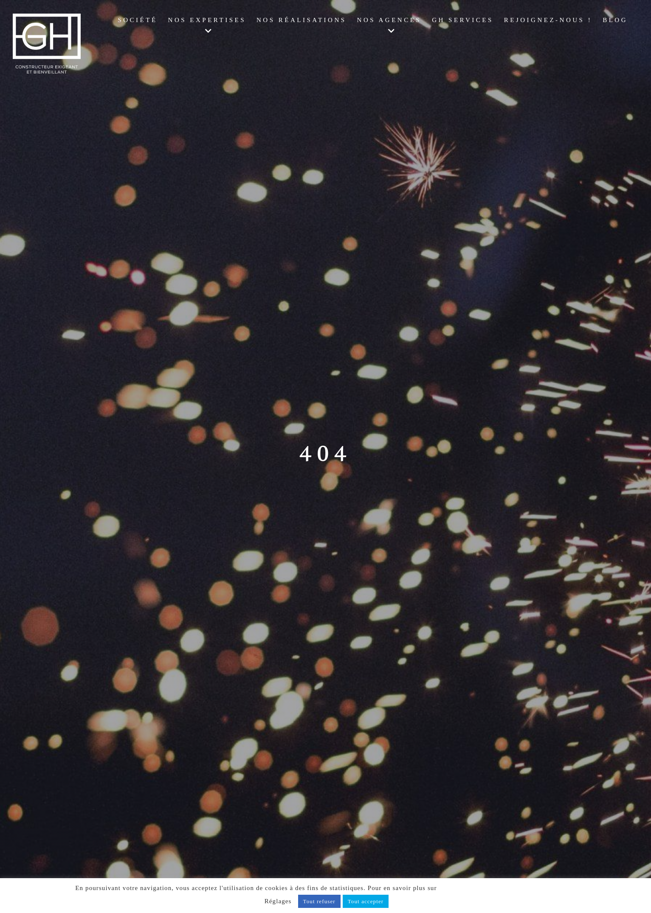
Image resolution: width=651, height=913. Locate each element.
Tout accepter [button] (366, 901)
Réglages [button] (278, 901)
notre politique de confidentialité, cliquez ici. (507, 888)
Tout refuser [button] (319, 901)
